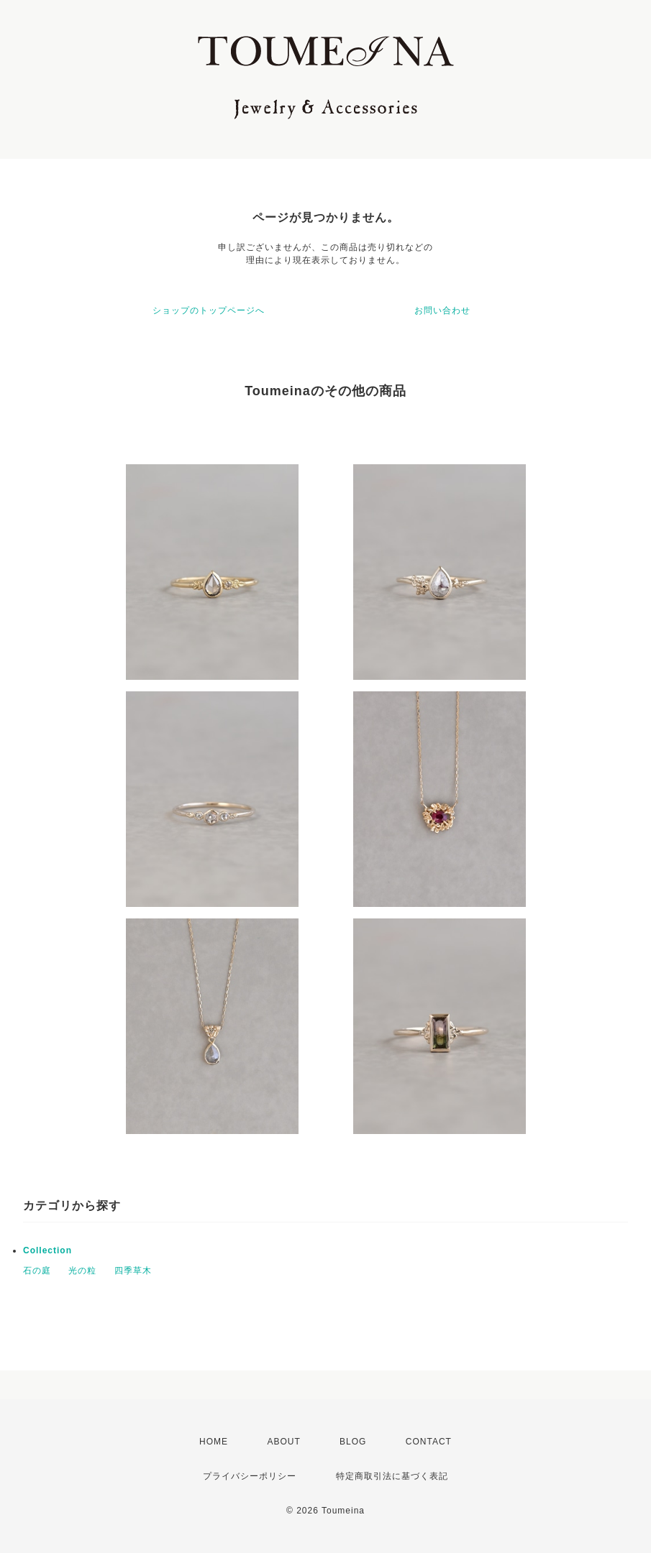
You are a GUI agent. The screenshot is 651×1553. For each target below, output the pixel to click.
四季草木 (133, 1271)
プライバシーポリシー (249, 1476)
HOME (213, 1442)
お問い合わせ (442, 310)
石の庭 (37, 1271)
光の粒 (82, 1271)
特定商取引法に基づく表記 (392, 1476)
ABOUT (283, 1442)
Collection (47, 1250)
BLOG (353, 1442)
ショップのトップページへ (208, 310)
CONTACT (429, 1442)
